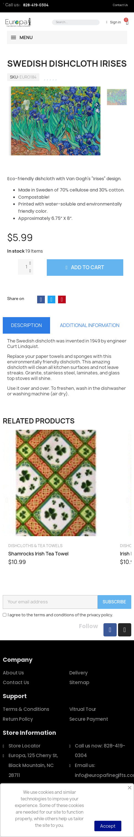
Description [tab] (26, 325)
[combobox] (75, 22)
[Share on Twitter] (51, 299)
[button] (124, 22)
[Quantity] (25, 267)
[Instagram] (124, 629)
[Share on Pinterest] (62, 299)
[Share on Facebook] (41, 299)
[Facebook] (110, 629)
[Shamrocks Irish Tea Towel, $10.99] (56, 500)
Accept (108, 826)
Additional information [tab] (89, 325)
